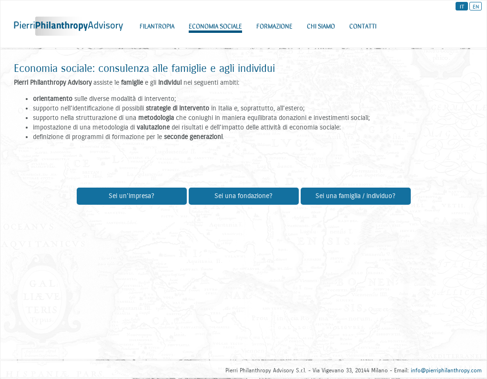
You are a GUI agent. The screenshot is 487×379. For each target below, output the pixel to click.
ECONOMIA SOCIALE (215, 28)
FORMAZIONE (274, 28)
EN (476, 6)
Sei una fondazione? (243, 196)
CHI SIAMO (321, 28)
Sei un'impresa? (131, 196)
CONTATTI (362, 28)
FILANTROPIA (157, 28)
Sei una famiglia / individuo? (355, 196)
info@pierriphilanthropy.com (446, 370)
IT (462, 6)
